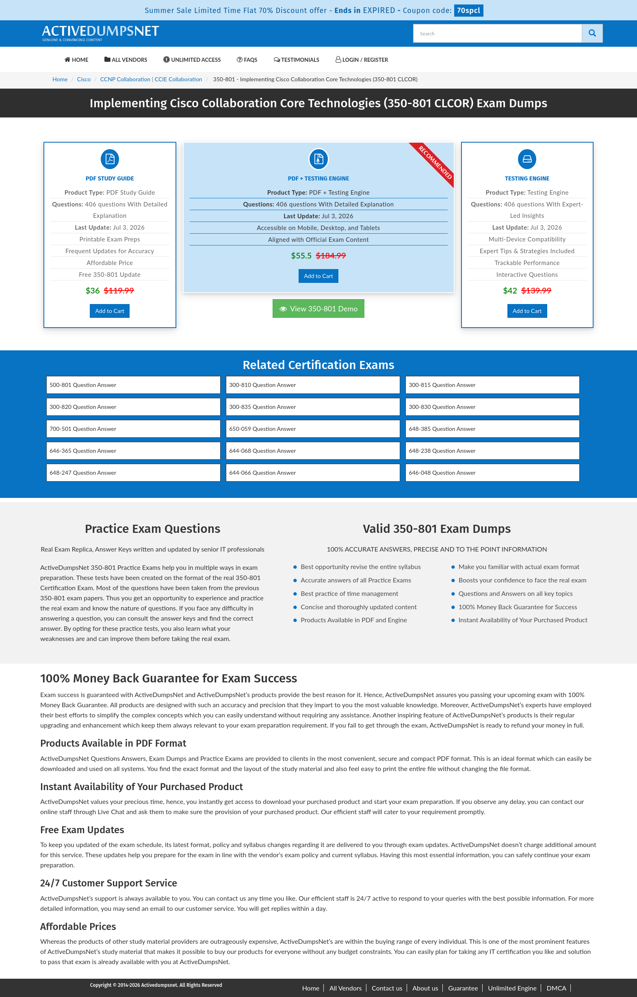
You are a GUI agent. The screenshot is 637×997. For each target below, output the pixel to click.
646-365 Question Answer (83, 450)
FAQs (247, 59)
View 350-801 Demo (319, 308)
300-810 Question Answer (262, 384)
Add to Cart (109, 310)
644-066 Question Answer (262, 472)
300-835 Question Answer (262, 406)
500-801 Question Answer (83, 384)
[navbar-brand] (50, 56)
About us (425, 988)
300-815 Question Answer (442, 384)
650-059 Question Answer (262, 428)
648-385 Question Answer (442, 428)
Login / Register (362, 59)
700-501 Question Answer (83, 428)
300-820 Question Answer (83, 406)
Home (76, 59)
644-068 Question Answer (262, 450)
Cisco (84, 79)
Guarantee (463, 988)
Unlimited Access (192, 59)
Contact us (387, 988)
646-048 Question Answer (442, 472)
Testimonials (296, 59)
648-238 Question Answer (442, 450)
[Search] (592, 33)
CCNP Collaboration (125, 79)
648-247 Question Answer (83, 472)
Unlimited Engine (512, 988)
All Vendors (125, 59)
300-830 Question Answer (442, 406)
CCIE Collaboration (178, 79)
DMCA (557, 988)
